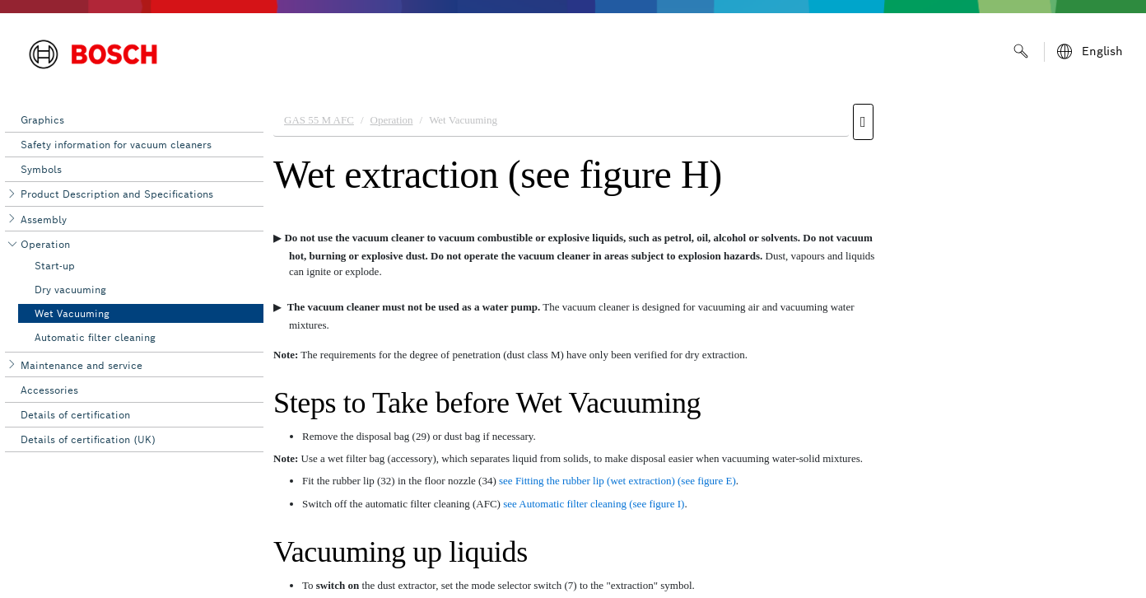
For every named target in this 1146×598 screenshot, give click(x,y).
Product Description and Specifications (117, 194)
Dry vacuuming (70, 289)
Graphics (42, 120)
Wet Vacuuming (72, 313)
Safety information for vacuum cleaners (116, 144)
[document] (704, 347)
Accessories (49, 390)
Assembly (44, 219)
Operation (45, 244)
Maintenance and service (81, 365)
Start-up (55, 265)
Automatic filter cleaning (95, 337)
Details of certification (75, 415)
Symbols (41, 169)
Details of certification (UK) (88, 439)
